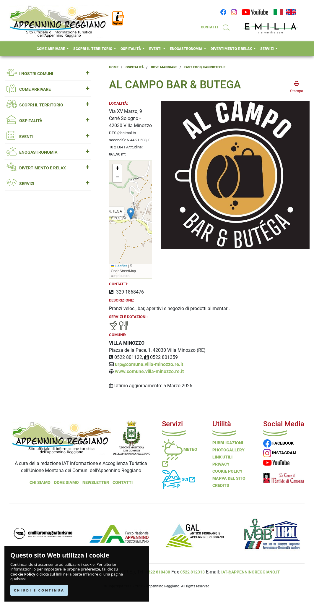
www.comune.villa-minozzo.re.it (149, 371)
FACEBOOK (278, 443)
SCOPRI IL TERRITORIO (93, 49)
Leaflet (119, 266)
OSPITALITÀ (131, 49)
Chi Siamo (40, 482)
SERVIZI (267, 49)
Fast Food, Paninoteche (204, 67)
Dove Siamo (66, 482)
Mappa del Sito (228, 478)
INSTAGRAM (280, 453)
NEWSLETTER (95, 482)
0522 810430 (158, 572)
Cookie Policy (22, 574)
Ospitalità (135, 67)
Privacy (221, 464)
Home (113, 67)
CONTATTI (209, 27)
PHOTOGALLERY (228, 450)
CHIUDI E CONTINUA (39, 590)
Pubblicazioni (227, 442)
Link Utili (222, 457)
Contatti (123, 482)
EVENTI (155, 49)
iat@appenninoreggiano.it (250, 572)
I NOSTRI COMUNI (47, 74)
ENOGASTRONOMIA (186, 49)
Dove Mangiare (164, 67)
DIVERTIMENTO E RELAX (232, 49)
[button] (130, 214)
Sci (178, 479)
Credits (220, 485)
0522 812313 (192, 572)
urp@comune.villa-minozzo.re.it (149, 364)
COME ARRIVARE (51, 49)
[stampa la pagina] (297, 87)
